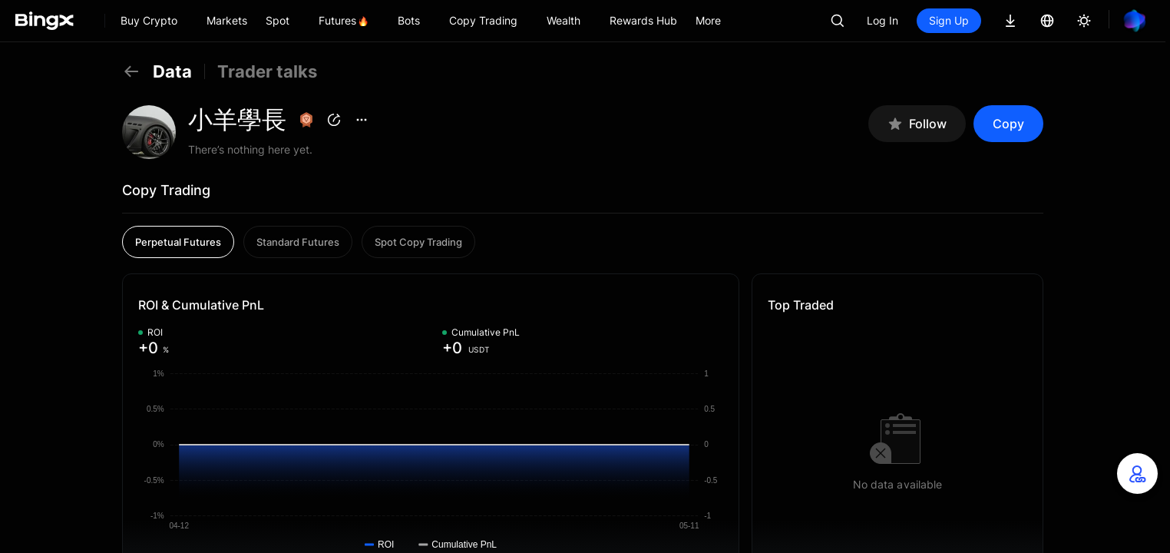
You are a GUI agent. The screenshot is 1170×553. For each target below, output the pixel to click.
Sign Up (949, 20)
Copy (1008, 123)
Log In (882, 20)
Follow (917, 124)
